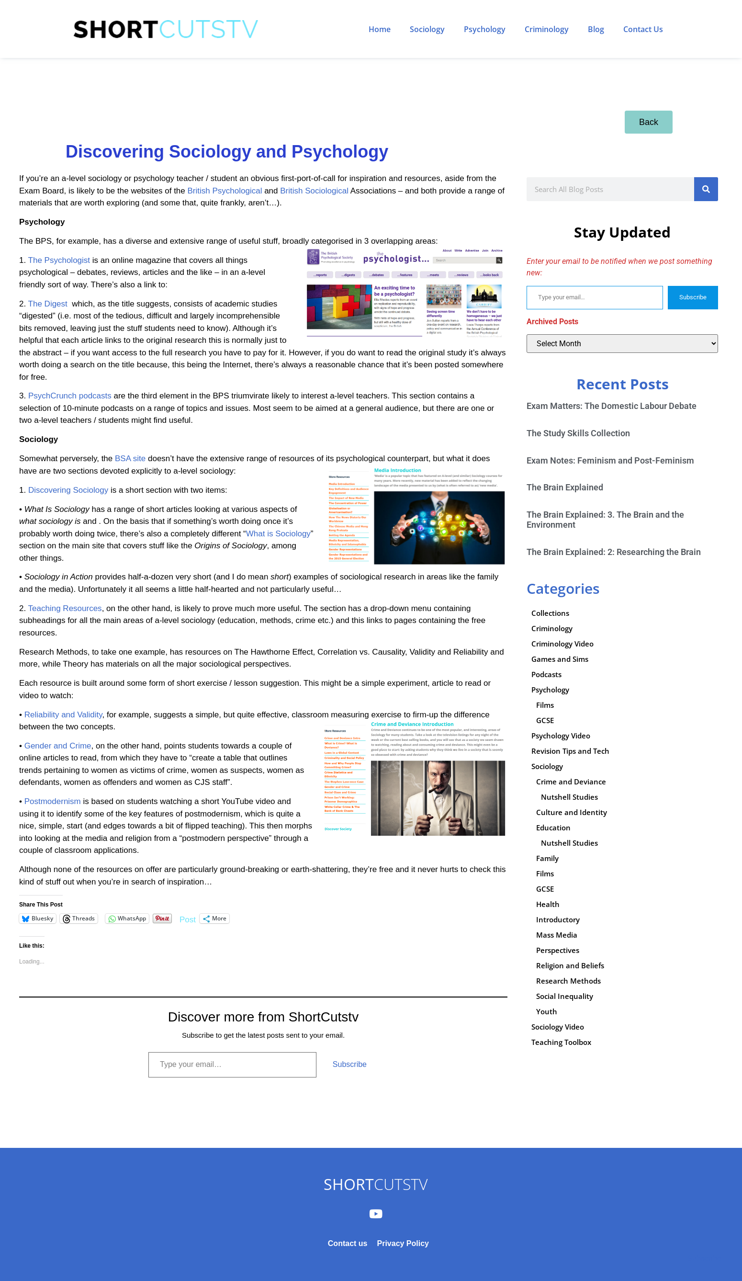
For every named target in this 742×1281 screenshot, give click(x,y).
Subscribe (350, 1064)
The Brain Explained (565, 487)
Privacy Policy (403, 1243)
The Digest (47, 303)
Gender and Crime (57, 745)
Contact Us (643, 29)
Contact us (348, 1243)
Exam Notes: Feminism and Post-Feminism (610, 460)
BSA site (130, 458)
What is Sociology (278, 533)
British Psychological (225, 190)
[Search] (706, 189)
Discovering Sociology (68, 490)
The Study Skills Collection (578, 433)
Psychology (485, 29)
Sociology (427, 29)
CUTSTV (375, 1184)
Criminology (547, 29)
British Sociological (314, 190)
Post (188, 918)
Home (380, 29)
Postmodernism (52, 801)
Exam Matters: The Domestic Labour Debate (612, 406)
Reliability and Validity (63, 714)
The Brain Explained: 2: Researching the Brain (614, 552)
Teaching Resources (65, 608)
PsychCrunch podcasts (70, 395)
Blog (596, 29)
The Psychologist (59, 260)
